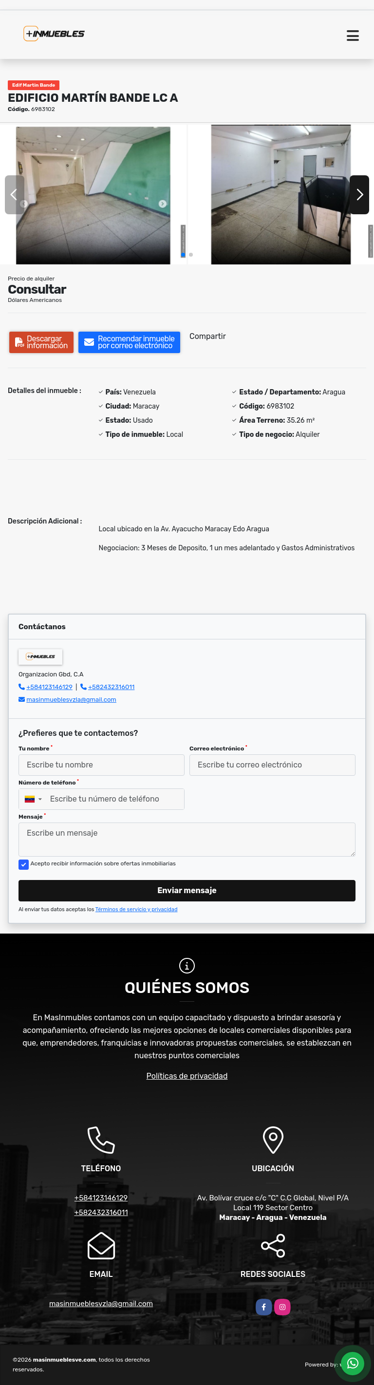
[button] (183, 255)
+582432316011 (111, 687)
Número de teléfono (49, 782)
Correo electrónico (218, 748)
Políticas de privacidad (187, 1076)
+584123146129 (49, 687)
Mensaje (32, 817)
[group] (93, 194)
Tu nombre (36, 748)
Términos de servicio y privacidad (136, 909)
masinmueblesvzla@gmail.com (71, 699)
